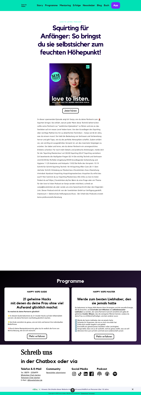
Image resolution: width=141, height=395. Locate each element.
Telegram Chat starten (30, 377)
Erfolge (77, 5)
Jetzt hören (70, 111)
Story (40, 5)
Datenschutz (84, 393)
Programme (51, 5)
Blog (99, 5)
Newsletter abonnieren (56, 372)
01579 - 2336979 (31, 373)
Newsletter (89, 5)
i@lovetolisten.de (34, 380)
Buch (106, 5)
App (115, 5)
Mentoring (65, 5)
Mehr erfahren (37, 336)
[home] (24, 5)
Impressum (92, 393)
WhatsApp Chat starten (31, 375)
